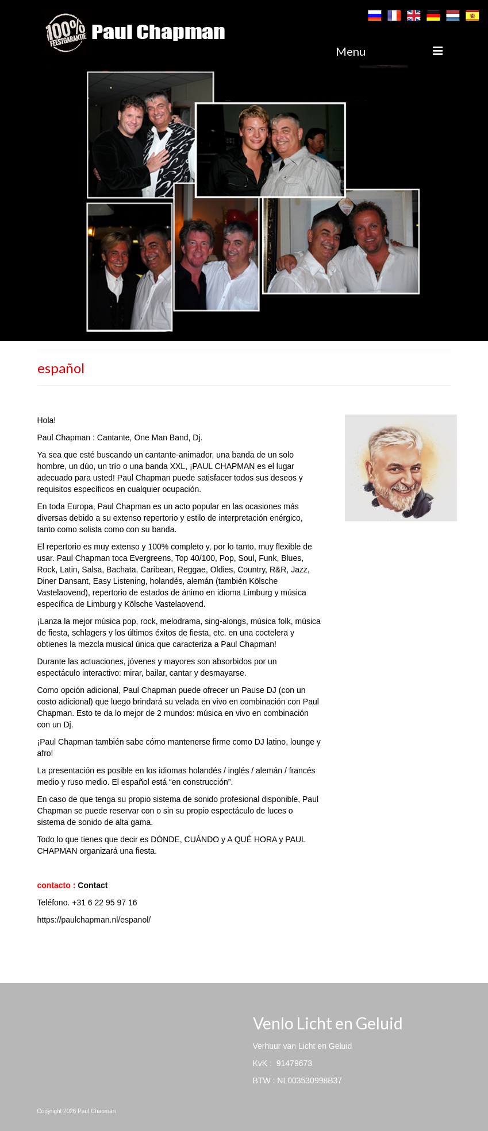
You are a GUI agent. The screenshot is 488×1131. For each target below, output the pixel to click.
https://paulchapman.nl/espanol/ (94, 919)
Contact (92, 885)
